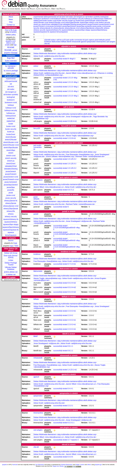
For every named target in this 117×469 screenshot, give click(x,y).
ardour (53, 40)
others (89, 464)
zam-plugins (110, 42)
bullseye (11, 105)
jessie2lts (10, 190)
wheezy (11, 214)
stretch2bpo (10, 150)
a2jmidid (47, 40)
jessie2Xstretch (10, 174)
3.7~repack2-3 (73, 440)
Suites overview (11, 61)
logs (15, 45)
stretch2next (10, 163)
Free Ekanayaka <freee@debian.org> (80, 154)
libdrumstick (56, 42)
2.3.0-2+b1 (72, 311)
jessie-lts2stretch (11, 182)
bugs (15, 243)
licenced (15, 464)
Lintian (10, 260)
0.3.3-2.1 (71, 423)
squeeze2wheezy (10, 222)
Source (10, 240)
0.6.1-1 (70, 346)
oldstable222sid (11, 166)
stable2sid (10, 118)
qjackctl (83, 42)
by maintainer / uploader (10, 67)
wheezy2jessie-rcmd (10, 206)
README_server (10, 50)
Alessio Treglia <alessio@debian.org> (80, 136)
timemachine (101, 42)
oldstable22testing (11, 169)
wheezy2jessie (10, 203)
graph (13, 73)
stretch (13, 63)
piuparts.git (98, 464)
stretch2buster (11, 137)
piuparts (4, 464)
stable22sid (11, 121)
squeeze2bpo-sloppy (11, 224)
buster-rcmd (10, 126)
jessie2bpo (11, 187)
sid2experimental (10, 81)
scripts (7, 45)
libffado (63, 42)
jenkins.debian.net (11, 272)
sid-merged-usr (10, 92)
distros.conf (10, 43)
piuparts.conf (10, 41)
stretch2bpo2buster (11, 147)
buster (10, 124)
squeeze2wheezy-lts (10, 219)
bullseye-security (11, 110)
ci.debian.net (11, 274)
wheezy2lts (11, 211)
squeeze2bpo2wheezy (11, 227)
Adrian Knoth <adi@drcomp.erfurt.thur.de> (49, 56)
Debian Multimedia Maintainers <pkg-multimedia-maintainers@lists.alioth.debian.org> (65, 53)
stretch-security (10, 158)
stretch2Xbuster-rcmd (11, 145)
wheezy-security (11, 216)
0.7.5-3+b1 (72, 264)
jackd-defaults (100, 40)
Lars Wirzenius (39, 464)
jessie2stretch (11, 171)
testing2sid (11, 97)
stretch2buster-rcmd (10, 142)
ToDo (16, 246)
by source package (11, 70)
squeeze (11, 232)
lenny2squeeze (10, 235)
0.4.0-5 (70, 457)
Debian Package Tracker (11, 264)
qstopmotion (91, 42)
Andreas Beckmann (67, 464)
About (11, 17)
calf (57, 40)
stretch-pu (10, 161)
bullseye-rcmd (11, 108)
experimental (11, 79)
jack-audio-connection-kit (75, 40)
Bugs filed (10, 58)
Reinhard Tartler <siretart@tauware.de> (90, 156)
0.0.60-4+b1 (72, 121)
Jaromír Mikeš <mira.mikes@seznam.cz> (81, 73)
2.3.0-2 (70, 315)
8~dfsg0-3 (71, 59)
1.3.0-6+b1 (72, 138)
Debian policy (11, 35)
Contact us (11, 25)
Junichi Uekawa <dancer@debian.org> (60, 156)
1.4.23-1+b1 (72, 370)
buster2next (10, 134)
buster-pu (10, 132)
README (10, 47)
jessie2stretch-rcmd (11, 177)
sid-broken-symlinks (10, 94)
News (11, 19)
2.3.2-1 (70, 405)
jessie (11, 193)
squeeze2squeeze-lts (11, 230)
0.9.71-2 (71, 190)
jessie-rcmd (11, 195)
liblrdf (69, 42)
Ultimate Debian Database (11, 268)
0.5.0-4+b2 (72, 283)
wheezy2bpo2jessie (11, 208)
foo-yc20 (62, 40)
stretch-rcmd (10, 155)
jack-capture (89, 40)
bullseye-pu (11, 113)
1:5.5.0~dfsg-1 (73, 82)
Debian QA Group (10, 253)
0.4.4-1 (70, 388)
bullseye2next (11, 116)
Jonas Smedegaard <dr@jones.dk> (79, 116)
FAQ (10, 22)
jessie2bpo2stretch (11, 185)
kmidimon (47, 42)
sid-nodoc (10, 89)
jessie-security (11, 198)
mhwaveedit (75, 42)
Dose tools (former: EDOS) (11, 256)
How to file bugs (11, 30)
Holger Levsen (80, 464)
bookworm (11, 100)
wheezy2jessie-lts (10, 201)
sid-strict (11, 86)
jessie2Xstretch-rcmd (11, 179)
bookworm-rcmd (11, 102)
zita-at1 (47, 43)
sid (11, 84)
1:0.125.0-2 (72, 159)
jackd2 (107, 40)
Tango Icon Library (57, 466)
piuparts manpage (10, 53)
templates (13, 32)
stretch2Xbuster (11, 139)
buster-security (10, 129)
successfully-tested (60, 59)
